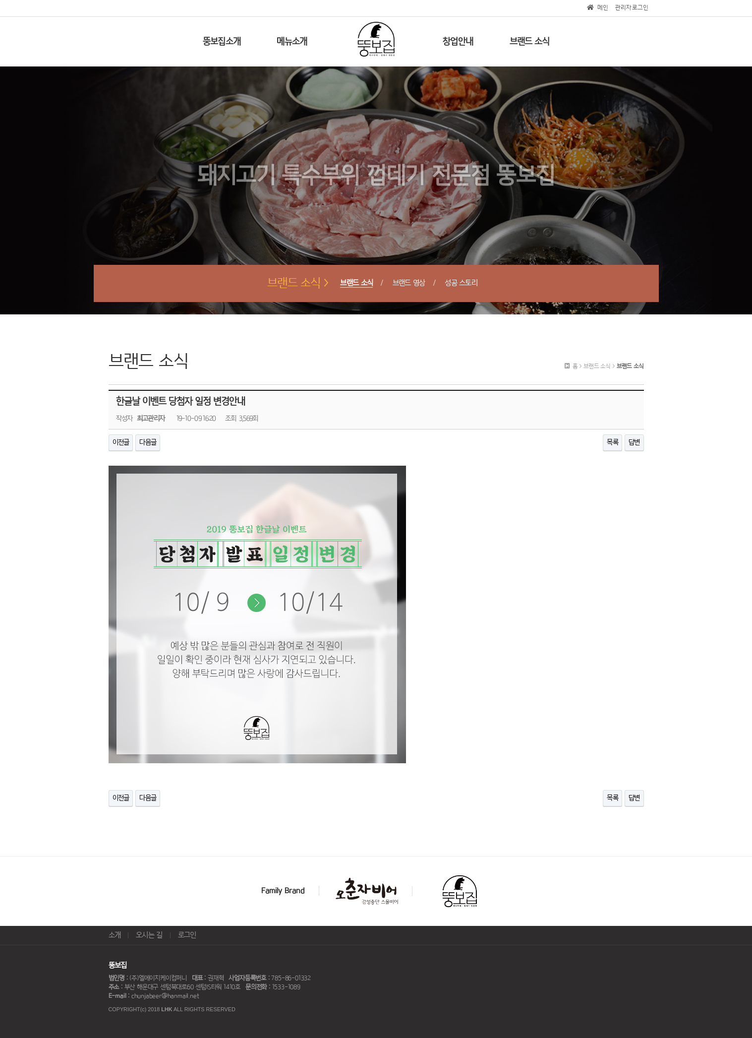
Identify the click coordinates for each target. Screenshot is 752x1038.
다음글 (147, 442)
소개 (115, 935)
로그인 (187, 935)
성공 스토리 (461, 283)
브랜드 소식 (356, 283)
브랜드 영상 (409, 283)
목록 (612, 442)
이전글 (121, 442)
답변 (634, 442)
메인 (597, 7)
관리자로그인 (632, 7)
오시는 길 (149, 935)
